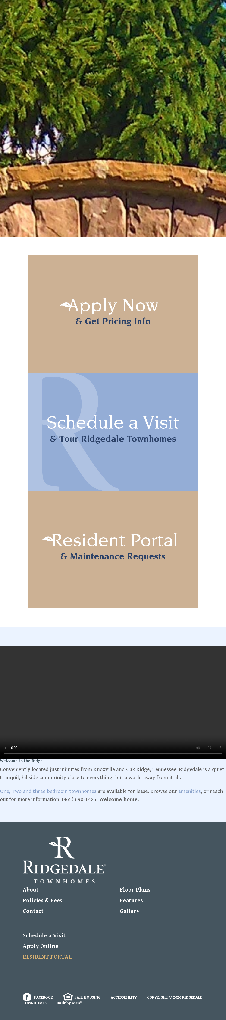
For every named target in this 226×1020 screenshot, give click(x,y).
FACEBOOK (38, 997)
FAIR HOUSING (81, 997)
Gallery (130, 911)
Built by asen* (69, 1003)
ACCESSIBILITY (124, 997)
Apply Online (40, 946)
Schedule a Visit (44, 935)
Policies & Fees (42, 900)
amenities (189, 791)
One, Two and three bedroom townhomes (48, 791)
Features (131, 900)
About (30, 889)
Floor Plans (135, 889)
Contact (33, 911)
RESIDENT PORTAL (47, 957)
